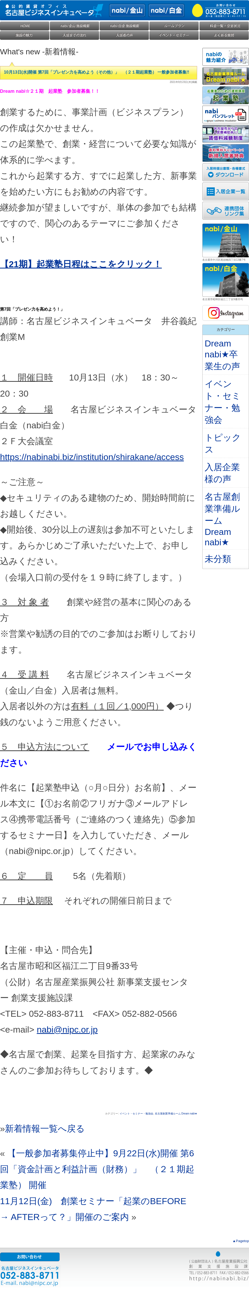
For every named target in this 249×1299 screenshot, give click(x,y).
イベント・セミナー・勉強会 (174, 35)
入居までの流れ (75, 35)
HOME (25, 26)
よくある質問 (224, 35)
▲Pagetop (240, 1241)
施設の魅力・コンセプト (25, 35)
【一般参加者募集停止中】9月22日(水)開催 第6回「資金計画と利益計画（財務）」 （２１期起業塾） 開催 (97, 1169)
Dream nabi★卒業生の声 (222, 354)
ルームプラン (174, 26)
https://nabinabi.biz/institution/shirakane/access (92, 457)
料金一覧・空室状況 (224, 26)
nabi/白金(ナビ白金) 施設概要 (124, 26)
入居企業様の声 (124, 35)
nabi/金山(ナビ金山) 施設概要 (75, 26)
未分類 (218, 559)
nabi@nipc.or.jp (67, 1029)
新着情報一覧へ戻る (45, 1128)
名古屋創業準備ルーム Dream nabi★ (176, 1113)
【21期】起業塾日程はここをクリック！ (81, 264)
